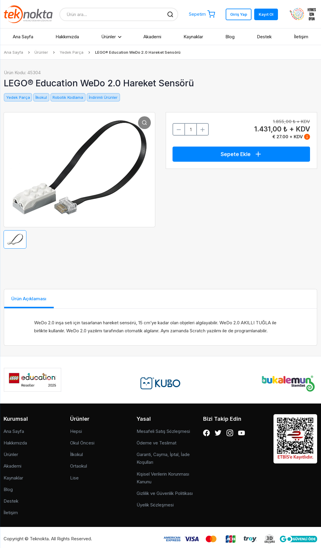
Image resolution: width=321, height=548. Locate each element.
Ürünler (108, 36)
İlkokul (41, 97)
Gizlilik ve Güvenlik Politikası (165, 491)
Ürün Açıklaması (32, 298)
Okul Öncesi (82, 440)
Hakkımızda (67, 36)
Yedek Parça (72, 52)
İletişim (301, 36)
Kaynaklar (193, 36)
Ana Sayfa (23, 36)
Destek (264, 36)
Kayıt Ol (266, 14)
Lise (74, 475)
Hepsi (76, 428)
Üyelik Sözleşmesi (155, 502)
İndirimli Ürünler (103, 97)
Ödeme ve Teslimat (156, 440)
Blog (230, 36)
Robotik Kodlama (68, 97)
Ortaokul (78, 463)
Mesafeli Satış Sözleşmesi (163, 428)
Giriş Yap (238, 14)
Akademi (152, 36)
